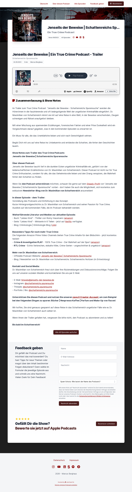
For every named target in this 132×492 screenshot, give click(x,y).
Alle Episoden (80, 4)
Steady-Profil (93, 184)
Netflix (68, 221)
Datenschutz (59, 460)
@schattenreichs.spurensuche (39, 283)
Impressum (74, 460)
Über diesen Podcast (61, 4)
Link (54, 225)
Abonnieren (116, 4)
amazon (68, 218)
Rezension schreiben (106, 424)
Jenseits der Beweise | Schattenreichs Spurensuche (66, 256)
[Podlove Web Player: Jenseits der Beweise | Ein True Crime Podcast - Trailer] (66, 81)
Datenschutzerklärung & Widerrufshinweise (94, 396)
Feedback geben (97, 4)
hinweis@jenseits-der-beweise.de (37, 280)
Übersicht (44, 4)
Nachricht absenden (69, 403)
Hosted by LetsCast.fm (66, 482)
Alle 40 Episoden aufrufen (66, 332)
